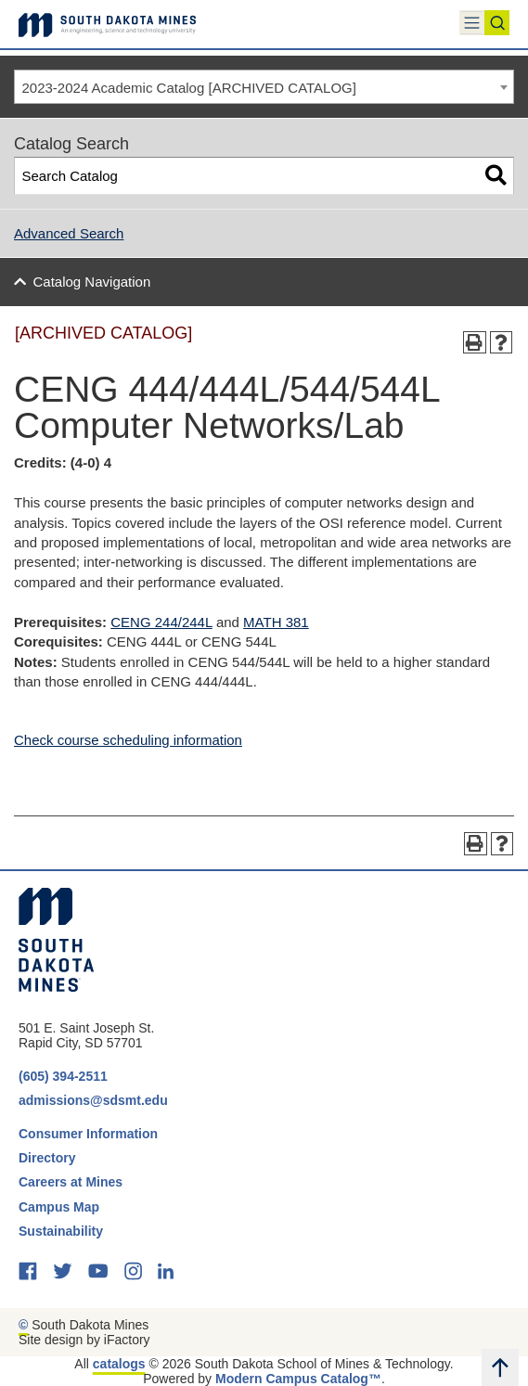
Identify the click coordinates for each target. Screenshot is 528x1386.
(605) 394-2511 (63, 1076)
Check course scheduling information (128, 740)
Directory (47, 1157)
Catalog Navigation (92, 281)
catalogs (119, 1363)
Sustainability (63, 1231)
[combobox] (264, 87)
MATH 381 (276, 622)
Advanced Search (68, 233)
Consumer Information (88, 1133)
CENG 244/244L (161, 622)
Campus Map (59, 1207)
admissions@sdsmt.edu (93, 1100)
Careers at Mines (70, 1181)
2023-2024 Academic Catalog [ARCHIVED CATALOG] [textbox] (189, 88)
